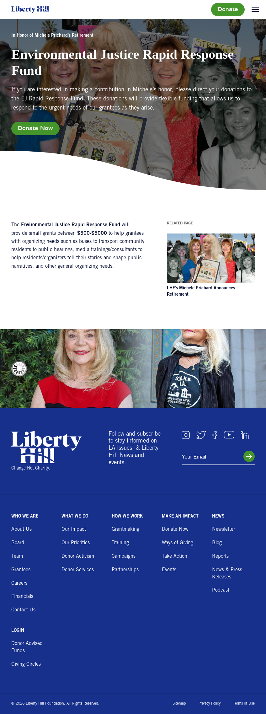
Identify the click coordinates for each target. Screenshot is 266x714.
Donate (228, 9)
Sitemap (179, 704)
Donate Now (35, 129)
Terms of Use (244, 704)
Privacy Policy (210, 704)
